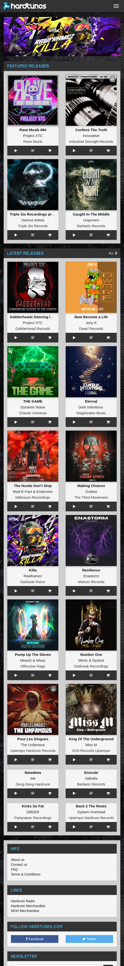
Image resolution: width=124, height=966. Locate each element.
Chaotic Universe (33, 413)
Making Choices (91, 486)
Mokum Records (91, 582)
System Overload (91, 812)
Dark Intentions (90, 407)
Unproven (91, 220)
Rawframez (33, 576)
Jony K (91, 323)
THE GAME (32, 401)
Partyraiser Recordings (33, 818)
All (113, 253)
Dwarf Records (91, 328)
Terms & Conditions (25, 874)
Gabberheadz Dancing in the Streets (41, 317)
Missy (40, 660)
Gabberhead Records (32, 328)
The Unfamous (33, 745)
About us (17, 860)
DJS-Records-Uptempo (91, 751)
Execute (91, 772)
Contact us (19, 865)
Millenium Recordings (32, 497)
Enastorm (91, 576)
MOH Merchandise (25, 911)
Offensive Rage (32, 666)
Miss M (91, 745)
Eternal (91, 401)
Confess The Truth (91, 130)
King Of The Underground (91, 739)
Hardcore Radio (23, 901)
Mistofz (26, 660)
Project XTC (33, 136)
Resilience (91, 570)
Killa (33, 570)
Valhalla (91, 778)
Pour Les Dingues (32, 739)
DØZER (33, 812)
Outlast (91, 491)
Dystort (98, 660)
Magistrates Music (91, 413)
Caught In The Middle (91, 214)
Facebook (35, 939)
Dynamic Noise (33, 407)
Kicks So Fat (33, 806)
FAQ (14, 869)
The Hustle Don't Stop (33, 486)
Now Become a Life (91, 317)
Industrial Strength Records (91, 141)
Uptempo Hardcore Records (33, 751)
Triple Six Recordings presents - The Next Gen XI (52, 214)
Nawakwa (33, 772)
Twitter (89, 939)
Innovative (91, 136)
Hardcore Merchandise (28, 906)
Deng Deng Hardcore (33, 784)
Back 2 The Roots (91, 806)
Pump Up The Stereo (33, 654)
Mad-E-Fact (22, 491)
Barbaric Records (91, 226)
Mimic (83, 660)
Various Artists (32, 220)
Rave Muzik (32, 141)
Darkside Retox (32, 582)
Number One (91, 654)
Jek (32, 778)
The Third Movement (91, 497)
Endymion (44, 491)
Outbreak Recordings (91, 666)
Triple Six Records (33, 226)
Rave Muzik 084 (32, 130)
